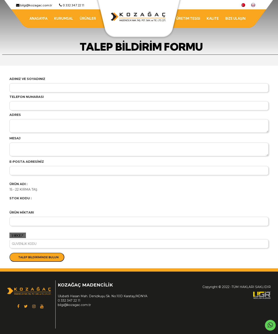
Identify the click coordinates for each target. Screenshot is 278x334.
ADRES (15, 115)
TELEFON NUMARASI (26, 97)
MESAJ (14, 138)
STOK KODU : (20, 198)
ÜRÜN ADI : (18, 184)
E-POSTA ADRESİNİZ (26, 162)
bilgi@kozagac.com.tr (74, 305)
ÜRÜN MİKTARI (21, 212)
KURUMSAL (63, 18)
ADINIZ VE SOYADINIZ (27, 79)
